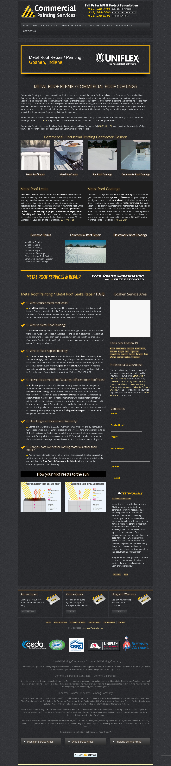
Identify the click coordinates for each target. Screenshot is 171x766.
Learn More (119, 612)
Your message (117, 448)
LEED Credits (41, 120)
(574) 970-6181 (67, 220)
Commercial (138, 376)
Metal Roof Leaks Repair (128, 384)
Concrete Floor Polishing (121, 381)
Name (114, 413)
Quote (71, 612)
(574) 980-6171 (105, 126)
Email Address (117, 425)
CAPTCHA (115, 467)
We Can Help (28, 612)
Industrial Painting (118, 379)
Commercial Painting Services (92, 628)
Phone (114, 437)
